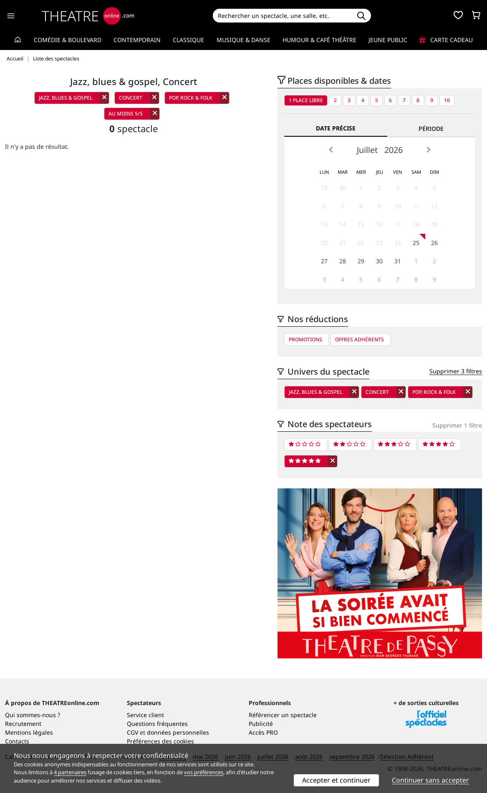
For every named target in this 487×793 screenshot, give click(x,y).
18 (416, 224)
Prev (331, 149)
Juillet (367, 149)
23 (379, 243)
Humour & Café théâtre (319, 40)
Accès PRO (263, 732)
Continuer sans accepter (430, 780)
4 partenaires (70, 772)
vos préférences (203, 772)
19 (434, 224)
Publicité (261, 724)
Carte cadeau (446, 40)
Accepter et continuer (336, 780)
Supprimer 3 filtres (455, 371)
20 (324, 243)
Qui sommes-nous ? (32, 715)
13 (324, 224)
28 (342, 261)
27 (324, 261)
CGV (132, 732)
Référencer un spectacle (283, 715)
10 (447, 100)
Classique (188, 40)
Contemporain (137, 40)
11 (416, 206)
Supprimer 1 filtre (457, 425)
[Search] (282, 16)
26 (434, 243)
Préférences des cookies (160, 741)
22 (361, 243)
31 (397, 261)
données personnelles (178, 732)
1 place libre (306, 100)
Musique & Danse (243, 40)
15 (361, 224)
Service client (145, 715)
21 (342, 243)
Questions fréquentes (157, 724)
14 (342, 224)
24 (397, 243)
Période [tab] (431, 129)
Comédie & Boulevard (67, 40)
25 (416, 243)
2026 (393, 149)
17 (397, 224)
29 (324, 188)
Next (428, 149)
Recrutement (23, 724)
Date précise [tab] (336, 128)
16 (379, 224)
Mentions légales (29, 732)
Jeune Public (387, 40)
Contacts (17, 741)
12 (434, 206)
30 (342, 188)
